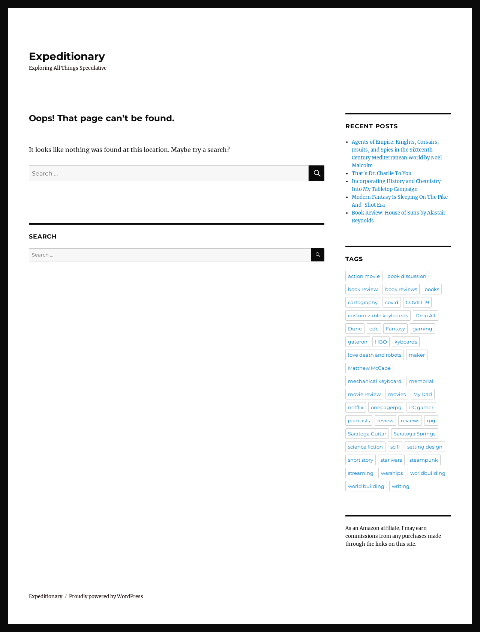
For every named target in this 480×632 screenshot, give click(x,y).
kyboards (405, 342)
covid (391, 302)
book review (363, 289)
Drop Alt (426, 315)
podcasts (359, 420)
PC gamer (421, 407)
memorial (421, 381)
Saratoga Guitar (367, 434)
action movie (364, 276)
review (385, 420)
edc (373, 329)
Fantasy (395, 329)
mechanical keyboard (375, 381)
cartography (363, 302)
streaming (361, 473)
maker (417, 355)
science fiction (365, 447)
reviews (410, 420)
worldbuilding (428, 473)
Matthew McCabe (369, 368)
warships (392, 473)
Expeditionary (67, 56)
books (431, 289)
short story (360, 460)
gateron (358, 342)
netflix (355, 407)
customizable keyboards (378, 315)
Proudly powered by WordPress (106, 596)
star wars (391, 460)
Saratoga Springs (414, 434)
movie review (364, 394)
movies (397, 394)
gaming (422, 329)
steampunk (424, 460)
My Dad (422, 394)
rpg (431, 420)
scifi (395, 447)
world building (366, 486)
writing (401, 486)
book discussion (406, 276)
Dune (355, 329)
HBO (381, 342)
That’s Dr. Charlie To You (381, 173)
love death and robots (374, 355)
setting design (424, 447)
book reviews (401, 289)
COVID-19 (417, 302)
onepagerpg (386, 407)
